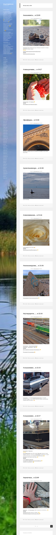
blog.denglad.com (8, 4)
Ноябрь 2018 (5, 135)
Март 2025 (5, 64)
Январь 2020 (5, 113)
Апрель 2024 (5, 70)
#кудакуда (25, 347)
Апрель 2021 (5, 90)
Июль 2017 (5, 159)
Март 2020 (5, 110)
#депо (35, 347)
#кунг (28, 399)
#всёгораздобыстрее (31, 51)
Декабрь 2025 (5, 59)
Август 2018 (5, 139)
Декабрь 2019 (5, 115)
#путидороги (25, 345)
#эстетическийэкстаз (37, 460)
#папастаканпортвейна (33, 297)
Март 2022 (5, 76)
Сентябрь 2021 (5, 85)
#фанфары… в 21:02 (31, 120)
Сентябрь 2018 (5, 138)
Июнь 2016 (5, 167)
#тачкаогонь (25, 460)
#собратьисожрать (33, 104)
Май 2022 (4, 75)
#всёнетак (25, 51)
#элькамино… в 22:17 (32, 416)
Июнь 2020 (5, 105)
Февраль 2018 (5, 148)
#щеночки (25, 509)
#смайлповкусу (38, 51)
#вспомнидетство (26, 104)
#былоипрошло (34, 249)
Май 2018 (4, 144)
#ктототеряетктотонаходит (28, 349)
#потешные (32, 509)
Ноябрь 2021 (5, 82)
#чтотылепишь (31, 352)
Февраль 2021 (5, 93)
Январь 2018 (5, 150)
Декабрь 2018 (5, 133)
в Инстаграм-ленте (36, 123)
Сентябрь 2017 (5, 156)
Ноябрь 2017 (5, 153)
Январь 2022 (5, 79)
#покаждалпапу (32, 53)
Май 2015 (4, 176)
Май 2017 (4, 162)
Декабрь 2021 (5, 81)
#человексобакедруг (27, 513)
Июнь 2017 (5, 161)
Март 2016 (5, 170)
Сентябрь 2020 (5, 101)
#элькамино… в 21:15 (32, 368)
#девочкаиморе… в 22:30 (33, 168)
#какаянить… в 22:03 (31, 15)
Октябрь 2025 (5, 61)
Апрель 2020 (5, 108)
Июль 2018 (5, 141)
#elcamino (25, 457)
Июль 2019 (5, 122)
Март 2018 (5, 147)
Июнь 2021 (5, 87)
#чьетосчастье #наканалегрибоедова (6, 42)
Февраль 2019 (5, 130)
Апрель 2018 (5, 145)
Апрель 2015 (5, 178)
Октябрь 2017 (5, 155)
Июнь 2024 (5, 67)
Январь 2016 (5, 171)
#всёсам (32, 101)
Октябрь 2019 (5, 118)
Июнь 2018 (5, 142)
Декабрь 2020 (5, 96)
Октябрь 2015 (5, 173)
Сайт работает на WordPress (27, 532)
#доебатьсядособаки (35, 513)
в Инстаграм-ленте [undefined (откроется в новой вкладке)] (36, 18)
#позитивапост (37, 349)
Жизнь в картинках (32, 59)
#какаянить (25, 47)
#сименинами (25, 247)
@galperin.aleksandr (29, 459)
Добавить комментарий (39, 59)
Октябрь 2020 (5, 99)
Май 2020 (4, 107)
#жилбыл (25, 512)
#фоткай (39, 453)
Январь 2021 (5, 95)
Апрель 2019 (5, 127)
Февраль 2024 (5, 73)
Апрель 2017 (5, 164)
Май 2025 (4, 62)
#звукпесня (30, 460)
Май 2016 (4, 168)
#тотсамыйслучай (26, 453)
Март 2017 (5, 165)
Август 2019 (5, 121)
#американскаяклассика (37, 397)
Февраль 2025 (5, 65)
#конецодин (30, 347)
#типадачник (25, 101)
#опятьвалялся (26, 53)
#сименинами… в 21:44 (32, 215)
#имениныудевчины (27, 249)
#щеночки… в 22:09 (31, 477)
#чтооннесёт (25, 352)
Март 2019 (5, 128)
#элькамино (25, 397)
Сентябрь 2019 (5, 119)
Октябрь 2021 (5, 84)
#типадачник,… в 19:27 (32, 69)
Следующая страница (51, 526)
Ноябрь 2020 (5, 98)
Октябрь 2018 (5, 136)
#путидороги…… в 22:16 (32, 313)
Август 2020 (5, 102)
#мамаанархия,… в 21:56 (33, 265)
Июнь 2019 (5, 124)
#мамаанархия (26, 297)
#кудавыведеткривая (33, 345)
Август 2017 (5, 158)
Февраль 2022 (5, 78)
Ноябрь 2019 (5, 116)
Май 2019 (4, 125)
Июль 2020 (5, 104)
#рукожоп (31, 450)
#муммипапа (37, 454)
